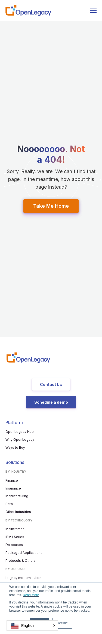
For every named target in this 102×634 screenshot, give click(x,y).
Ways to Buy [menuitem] (15, 447)
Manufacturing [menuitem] (16, 496)
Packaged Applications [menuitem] (23, 553)
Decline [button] (62, 623)
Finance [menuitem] (11, 480)
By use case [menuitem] (15, 569)
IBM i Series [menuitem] (14, 537)
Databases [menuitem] (14, 545)
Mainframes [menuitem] (14, 529)
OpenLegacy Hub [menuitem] (19, 432)
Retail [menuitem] (9, 504)
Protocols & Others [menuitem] (20, 560)
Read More (31, 595)
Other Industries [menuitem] (18, 512)
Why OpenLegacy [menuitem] (19, 439)
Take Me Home (51, 206)
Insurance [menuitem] (13, 488)
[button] (32, 625)
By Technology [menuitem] (18, 520)
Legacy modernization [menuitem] (23, 578)
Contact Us (51, 384)
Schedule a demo (51, 402)
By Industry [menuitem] (15, 471)
